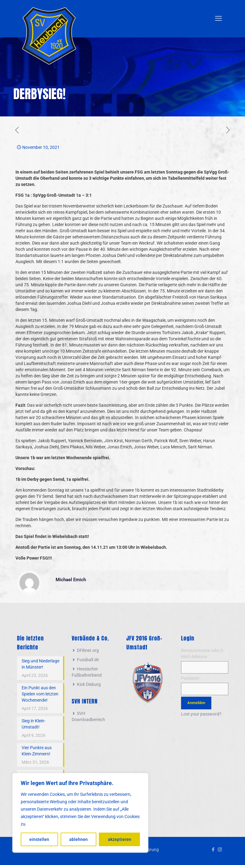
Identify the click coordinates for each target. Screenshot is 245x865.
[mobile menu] (218, 18)
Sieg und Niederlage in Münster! (40, 664)
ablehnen (78, 839)
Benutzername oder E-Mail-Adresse (203, 653)
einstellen (39, 839)
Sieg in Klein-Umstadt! (33, 723)
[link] (147, 682)
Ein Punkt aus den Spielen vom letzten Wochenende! (40, 694)
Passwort (190, 678)
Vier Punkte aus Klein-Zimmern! (37, 750)
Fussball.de (88, 659)
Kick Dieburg (89, 684)
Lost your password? (201, 714)
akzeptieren (119, 839)
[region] (80, 813)
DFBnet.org (88, 650)
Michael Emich (71, 579)
